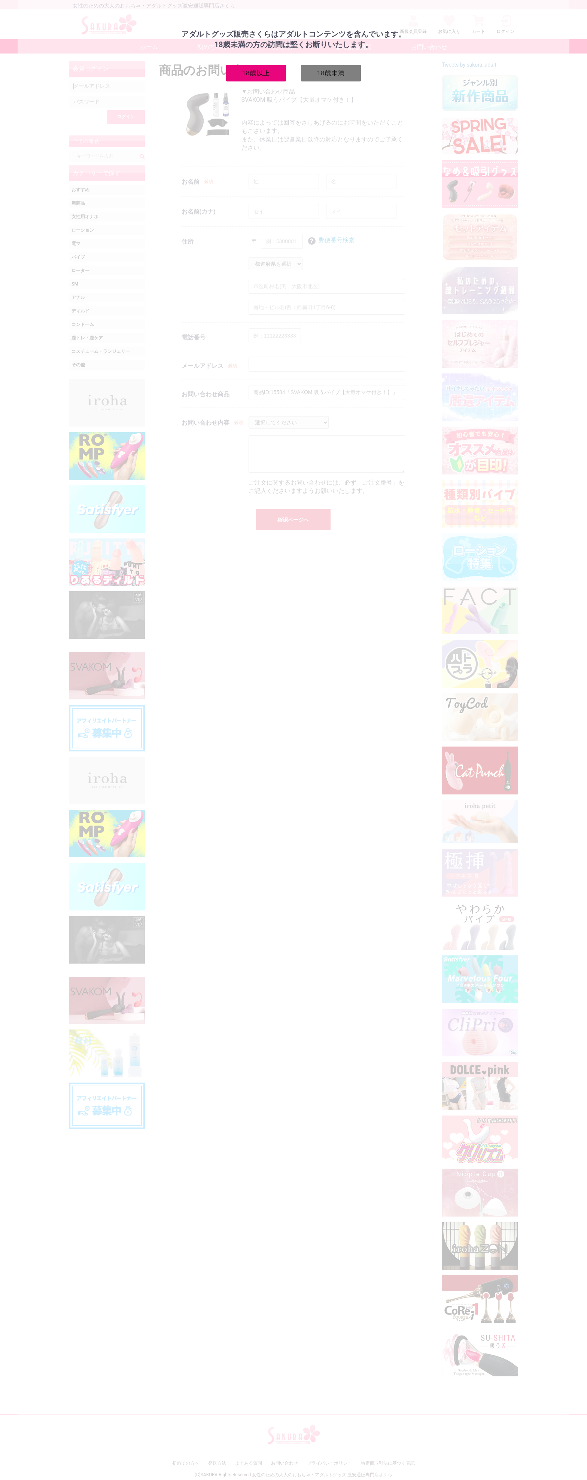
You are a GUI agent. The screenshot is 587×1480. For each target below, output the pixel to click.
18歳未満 (331, 72)
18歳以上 (256, 72)
